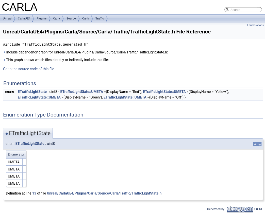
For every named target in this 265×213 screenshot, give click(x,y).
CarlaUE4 (24, 18)
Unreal (7, 18)
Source (71, 18)
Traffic (99, 18)
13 (34, 193)
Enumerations (255, 25)
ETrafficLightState (32, 92)
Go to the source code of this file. (29, 69)
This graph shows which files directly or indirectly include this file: (56, 60)
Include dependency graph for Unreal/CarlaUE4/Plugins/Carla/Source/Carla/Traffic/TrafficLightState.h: (85, 52)
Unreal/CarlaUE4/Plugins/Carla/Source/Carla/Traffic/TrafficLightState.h (104, 193)
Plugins (42, 18)
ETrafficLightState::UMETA (81, 92)
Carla (56, 18)
